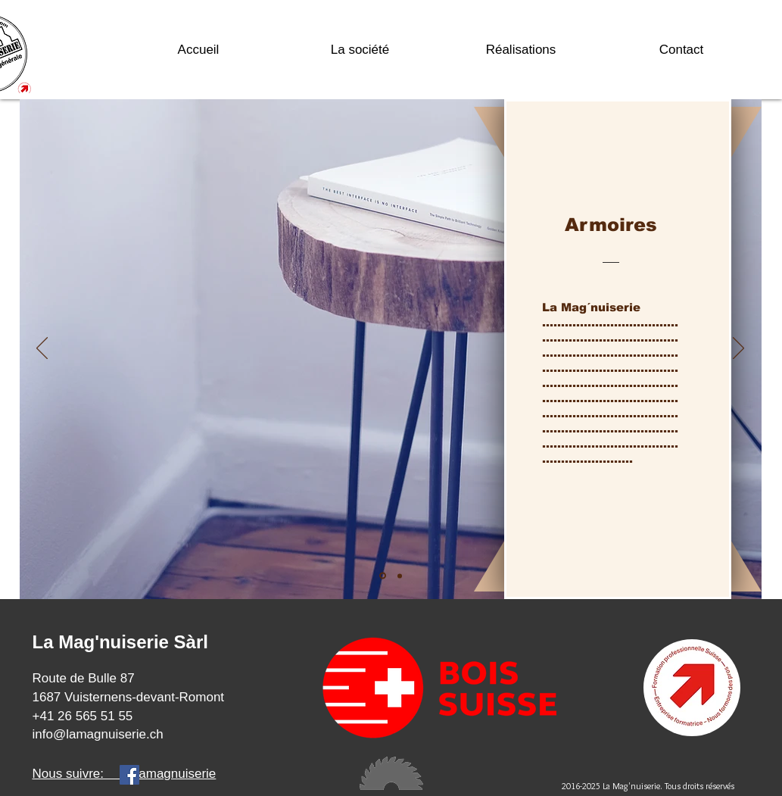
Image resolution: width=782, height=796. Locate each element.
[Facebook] (129, 775)
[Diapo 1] (382, 576)
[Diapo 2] (399, 575)
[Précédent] (42, 349)
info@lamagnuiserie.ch (98, 734)
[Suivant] (738, 349)
